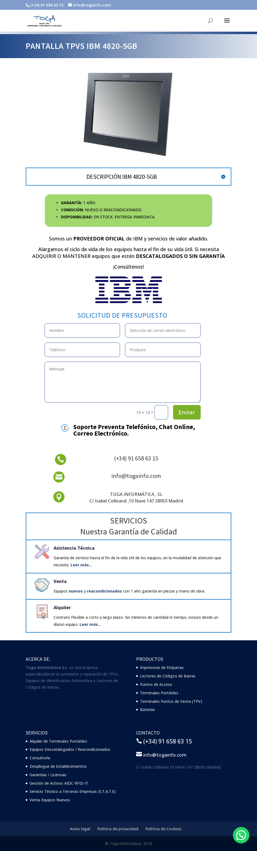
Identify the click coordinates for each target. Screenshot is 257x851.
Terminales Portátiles (159, 692)
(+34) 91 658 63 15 (136, 458)
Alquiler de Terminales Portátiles (58, 741)
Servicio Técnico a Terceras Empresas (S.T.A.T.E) (73, 791)
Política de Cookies (163, 828)
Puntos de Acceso (156, 684)
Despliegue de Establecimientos (58, 766)
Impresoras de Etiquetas (162, 667)
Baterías (147, 709)
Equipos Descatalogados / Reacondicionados (70, 749)
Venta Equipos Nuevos (50, 799)
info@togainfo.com (136, 476)
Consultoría (40, 757)
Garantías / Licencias (48, 774)
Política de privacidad (117, 828)
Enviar (187, 412)
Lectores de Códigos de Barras (167, 676)
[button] (241, 835)
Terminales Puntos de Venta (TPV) (171, 701)
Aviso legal (80, 828)
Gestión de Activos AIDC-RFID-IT (59, 783)
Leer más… (81, 564)
